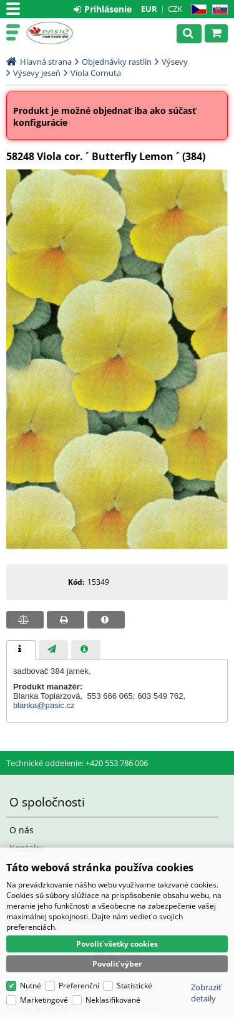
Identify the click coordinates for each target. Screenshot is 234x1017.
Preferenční (79, 985)
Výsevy (175, 61)
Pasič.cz (63, 33)
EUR (149, 8)
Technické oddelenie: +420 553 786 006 (77, 763)
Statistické (134, 985)
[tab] (21, 650)
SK (217, 9)
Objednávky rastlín (117, 61)
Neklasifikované (112, 1000)
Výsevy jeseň (37, 72)
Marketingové (44, 1000)
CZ (196, 9)
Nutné (30, 985)
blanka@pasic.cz (43, 705)
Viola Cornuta (96, 72)
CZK (175, 8)
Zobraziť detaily (206, 993)
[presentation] (21, 650)
